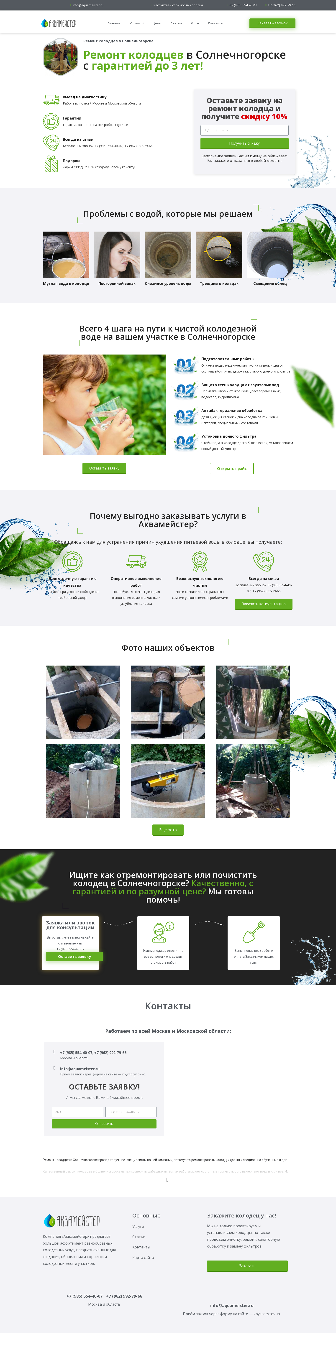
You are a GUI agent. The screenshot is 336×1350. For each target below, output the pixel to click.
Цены (157, 23)
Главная (114, 23)
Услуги (137, 23)
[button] (272, 23)
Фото (195, 23)
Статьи (176, 23)
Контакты (215, 23)
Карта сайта (143, 1257)
